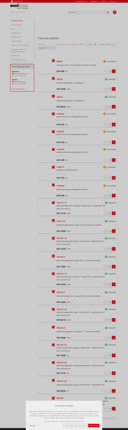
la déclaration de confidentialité (74, 421)
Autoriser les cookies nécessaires (75, 426)
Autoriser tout (93, 426)
